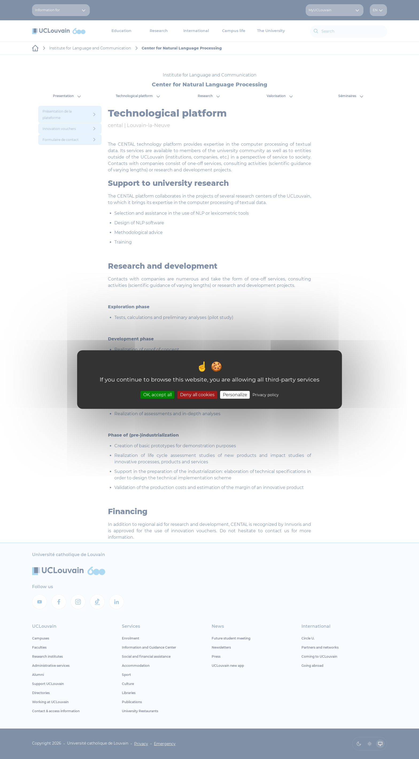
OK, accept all (157, 394)
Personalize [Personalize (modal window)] (235, 394)
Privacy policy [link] (266, 394)
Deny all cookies (197, 394)
